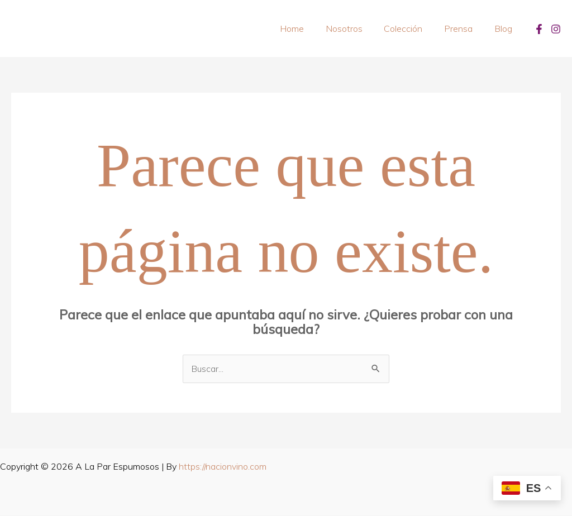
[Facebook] (539, 29)
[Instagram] (556, 29)
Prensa (464, 28)
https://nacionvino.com (222, 466)
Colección (412, 28)
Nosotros (357, 28)
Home (309, 28)
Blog (505, 28)
